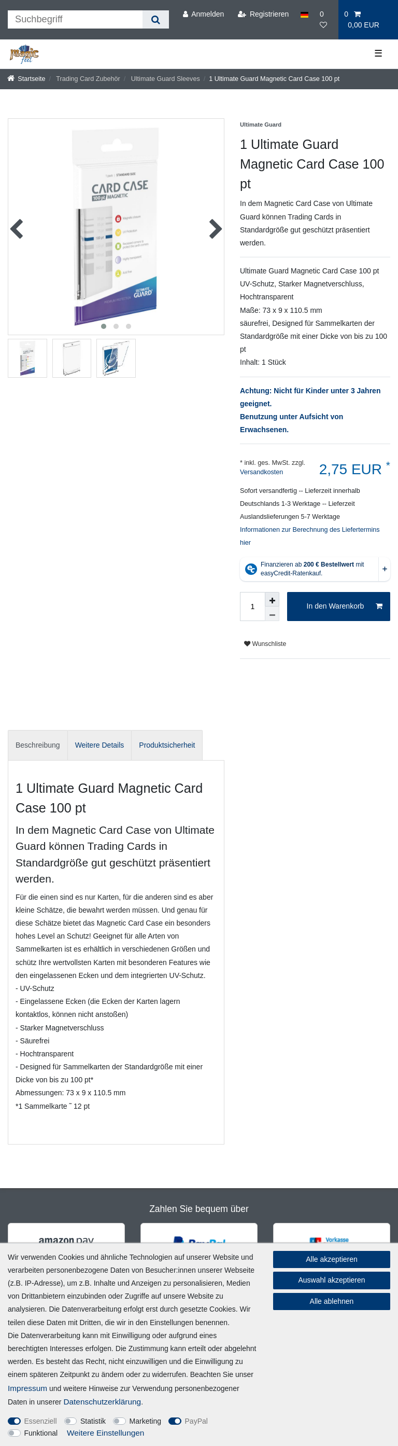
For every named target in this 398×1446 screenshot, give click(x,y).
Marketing (145, 1421)
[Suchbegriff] (75, 19)
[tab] (38, 745)
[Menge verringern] (272, 614)
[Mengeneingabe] (252, 606)
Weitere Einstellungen (105, 1432)
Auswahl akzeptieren (331, 1280)
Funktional (41, 1433)
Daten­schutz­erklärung (102, 1401)
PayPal (196, 1421)
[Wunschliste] (326, 19)
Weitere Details (99, 745)
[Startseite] (26, 78)
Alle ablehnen (332, 1301)
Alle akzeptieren (332, 1259)
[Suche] (156, 19)
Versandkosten (261, 472)
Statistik (93, 1421)
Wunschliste (265, 644)
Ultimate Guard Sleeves (164, 78)
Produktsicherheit (167, 745)
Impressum (27, 1388)
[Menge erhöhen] (272, 599)
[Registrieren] (263, 14)
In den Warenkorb (344, 606)
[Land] (304, 14)
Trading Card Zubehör (87, 78)
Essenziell (40, 1421)
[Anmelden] (203, 14)
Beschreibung (38, 745)
